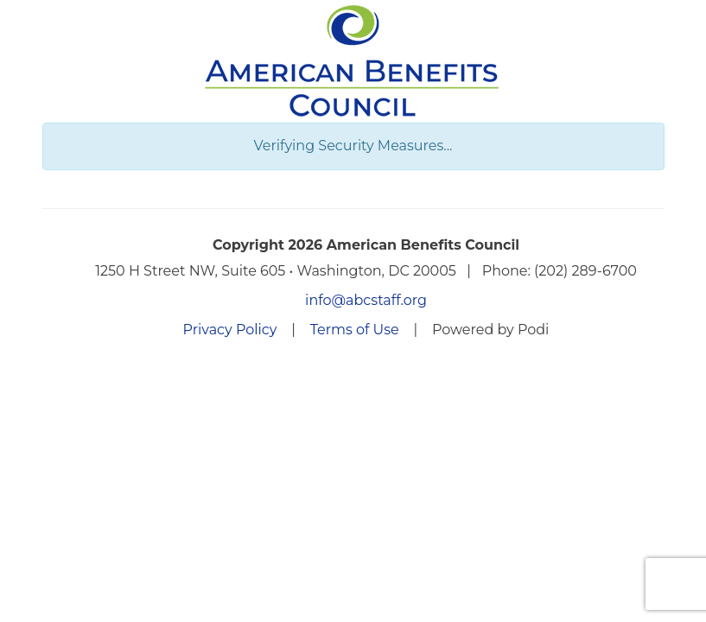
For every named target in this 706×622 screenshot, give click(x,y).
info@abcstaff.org (366, 300)
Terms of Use (354, 329)
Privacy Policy (230, 329)
